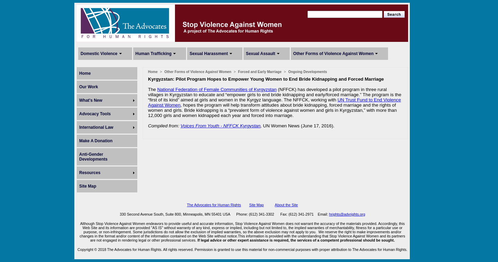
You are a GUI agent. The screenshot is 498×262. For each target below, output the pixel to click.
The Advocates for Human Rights (214, 205)
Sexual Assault (260, 53)
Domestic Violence (99, 53)
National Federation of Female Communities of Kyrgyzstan (217, 89)
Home (85, 73)
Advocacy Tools (95, 113)
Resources (89, 172)
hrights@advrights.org (347, 214)
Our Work (88, 86)
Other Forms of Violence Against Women (333, 53)
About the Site (286, 205)
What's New (90, 100)
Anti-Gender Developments (93, 157)
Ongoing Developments (307, 72)
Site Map (87, 186)
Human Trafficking (154, 53)
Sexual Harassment (209, 53)
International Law (96, 127)
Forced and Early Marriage (260, 72)
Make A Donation (95, 140)
